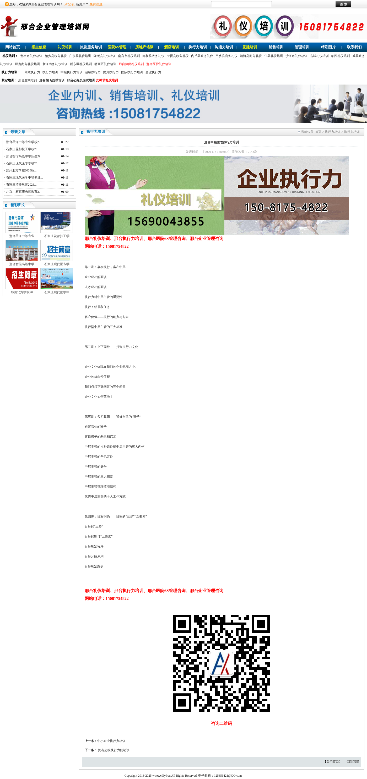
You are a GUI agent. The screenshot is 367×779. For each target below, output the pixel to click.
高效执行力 (32, 72)
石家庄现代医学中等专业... (24, 177)
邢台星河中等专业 (21, 236)
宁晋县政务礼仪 (178, 56)
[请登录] (69, 4)
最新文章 (17, 132)
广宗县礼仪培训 (80, 56)
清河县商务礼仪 (251, 56)
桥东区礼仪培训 (81, 64)
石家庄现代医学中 (56, 292)
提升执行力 (111, 72)
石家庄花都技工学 (56, 236)
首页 (318, 132)
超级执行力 (93, 72)
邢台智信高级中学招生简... (24, 156)
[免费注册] (96, 4)
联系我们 (354, 47)
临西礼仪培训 (340, 56)
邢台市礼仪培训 (31, 56)
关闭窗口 (332, 762)
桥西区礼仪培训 (105, 64)
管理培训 (302, 47)
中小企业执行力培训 (111, 741)
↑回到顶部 (352, 762)
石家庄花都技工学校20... (23, 149)
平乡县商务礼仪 (226, 56)
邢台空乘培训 (27, 80)
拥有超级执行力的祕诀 (113, 750)
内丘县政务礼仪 (202, 56)
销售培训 (276, 47)
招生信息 (38, 47)
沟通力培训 (224, 47)
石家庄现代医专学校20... (23, 163)
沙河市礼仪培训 (296, 56)
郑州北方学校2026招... (21, 170)
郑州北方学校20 (22, 292)
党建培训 (249, 47)
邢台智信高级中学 (21, 264)
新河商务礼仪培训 (55, 64)
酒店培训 (171, 47)
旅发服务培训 (91, 47)
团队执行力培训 (132, 72)
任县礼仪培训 (273, 56)
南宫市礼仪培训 (129, 56)
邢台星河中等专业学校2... (23, 142)
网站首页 (12, 47)
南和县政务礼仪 (153, 56)
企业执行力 (153, 72)
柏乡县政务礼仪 (56, 56)
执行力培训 (197, 47)
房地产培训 (144, 47)
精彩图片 (328, 47)
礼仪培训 (65, 47)
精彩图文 (17, 205)
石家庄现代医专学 (56, 264)
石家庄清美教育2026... (21, 184)
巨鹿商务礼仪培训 (27, 64)
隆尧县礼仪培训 (105, 56)
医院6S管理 (117, 47)
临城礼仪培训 (319, 56)
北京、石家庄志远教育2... (23, 192)
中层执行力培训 (72, 72)
